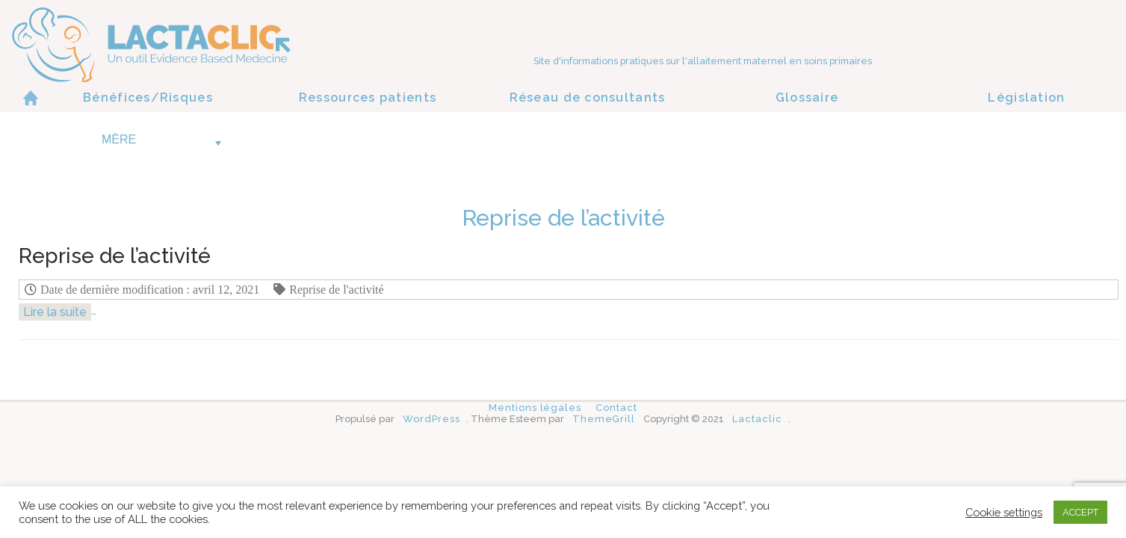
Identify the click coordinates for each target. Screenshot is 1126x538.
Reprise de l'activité (336, 289)
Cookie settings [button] (1003, 512)
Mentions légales (535, 407)
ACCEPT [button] (1080, 512)
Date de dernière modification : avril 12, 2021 (149, 289)
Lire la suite (55, 312)
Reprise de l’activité (115, 256)
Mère (161, 139)
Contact (616, 407)
